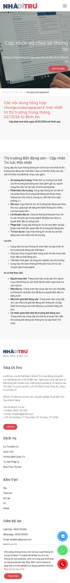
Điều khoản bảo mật (14, 569)
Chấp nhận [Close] (13, 576)
